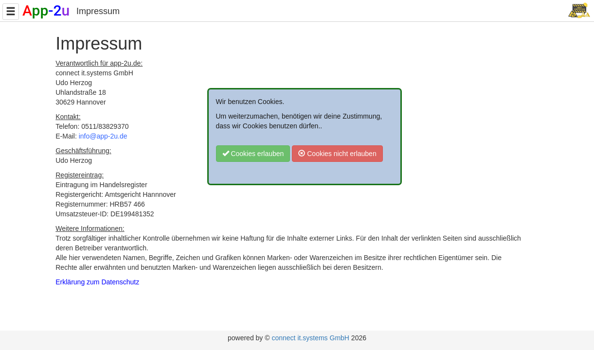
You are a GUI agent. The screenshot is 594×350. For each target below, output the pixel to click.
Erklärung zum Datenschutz (97, 282)
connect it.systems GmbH (310, 338)
